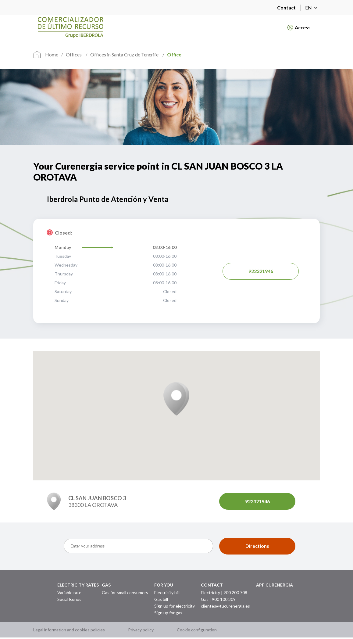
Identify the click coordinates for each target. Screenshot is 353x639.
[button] (176, 399)
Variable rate (69, 592)
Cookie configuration (197, 631)
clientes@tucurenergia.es (225, 605)
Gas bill (161, 598)
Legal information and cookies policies (69, 631)
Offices (74, 54)
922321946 (260, 271)
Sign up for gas (168, 612)
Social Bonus (69, 598)
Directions (257, 546)
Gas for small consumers (125, 592)
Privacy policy (141, 631)
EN (312, 8)
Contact (286, 7)
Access (299, 27)
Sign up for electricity (174, 605)
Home (51, 54)
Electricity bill (167, 592)
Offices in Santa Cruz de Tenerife (124, 54)
